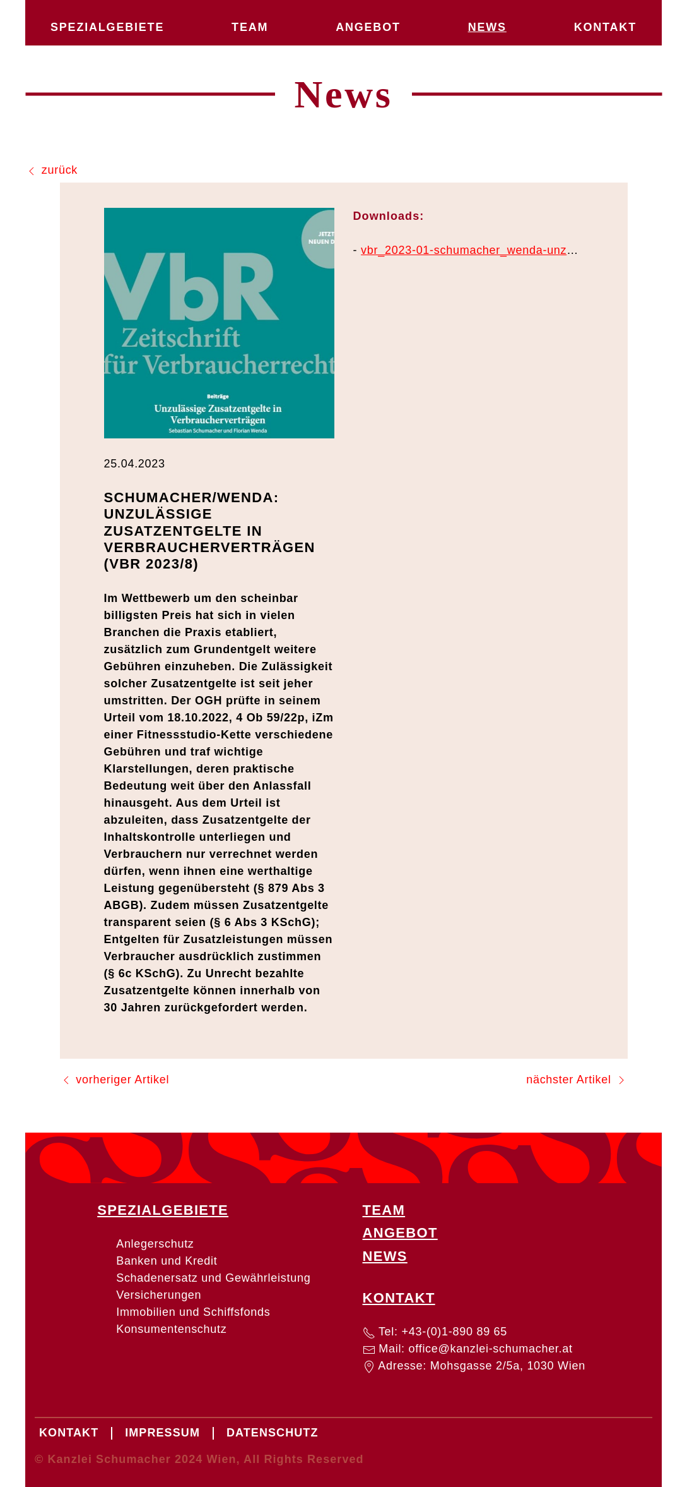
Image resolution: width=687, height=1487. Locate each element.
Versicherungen (158, 1295)
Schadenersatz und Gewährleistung (213, 1278)
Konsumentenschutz (171, 1329)
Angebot (368, 27)
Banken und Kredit (166, 1261)
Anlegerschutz (155, 1243)
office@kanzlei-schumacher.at (491, 1348)
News (487, 27)
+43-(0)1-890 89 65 (455, 1331)
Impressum (162, 1432)
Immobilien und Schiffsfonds (193, 1312)
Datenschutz (272, 1432)
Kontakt (605, 27)
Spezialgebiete (107, 27)
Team (250, 27)
